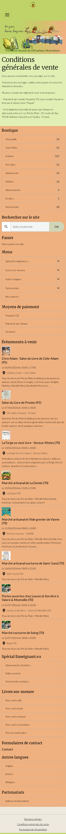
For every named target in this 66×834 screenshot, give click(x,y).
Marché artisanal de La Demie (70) (25, 483)
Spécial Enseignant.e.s (16, 261)
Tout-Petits (33, 148)
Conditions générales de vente (33, 824)
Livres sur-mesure (15, 270)
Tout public (33, 139)
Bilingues (10, 782)
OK (57, 226)
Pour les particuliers (16, 732)
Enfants (33, 156)
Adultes (33, 181)
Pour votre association (17, 724)
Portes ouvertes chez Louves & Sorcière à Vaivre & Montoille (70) (30, 598)
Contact (7, 749)
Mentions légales (33, 819)
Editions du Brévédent (17, 800)
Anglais (9, 765)
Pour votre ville (13, 700)
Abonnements (33, 190)
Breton (9, 773)
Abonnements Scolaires (17, 665)
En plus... (33, 198)
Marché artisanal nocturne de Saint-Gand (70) (33, 563)
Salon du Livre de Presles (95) (21, 402)
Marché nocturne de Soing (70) (23, 633)
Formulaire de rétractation (33, 829)
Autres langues (13, 279)
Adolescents (33, 173)
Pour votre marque (15, 716)
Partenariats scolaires (17, 681)
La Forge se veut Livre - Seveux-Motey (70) (31, 443)
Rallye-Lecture (13, 673)
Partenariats (33, 207)
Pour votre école (14, 708)
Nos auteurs (12, 296)
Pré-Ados (33, 165)
